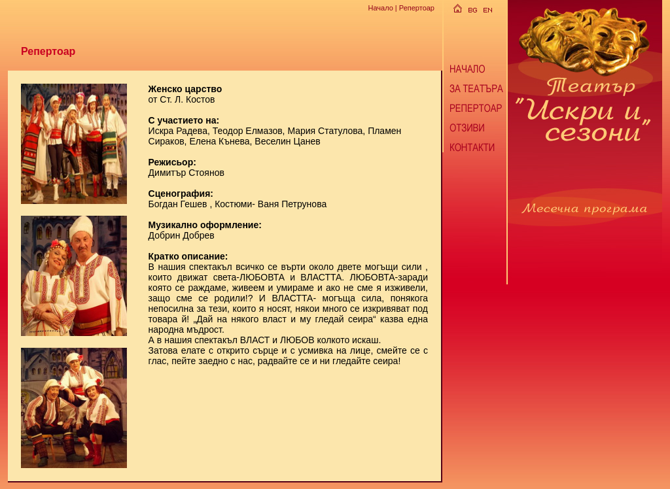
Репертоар (416, 8)
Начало (380, 8)
